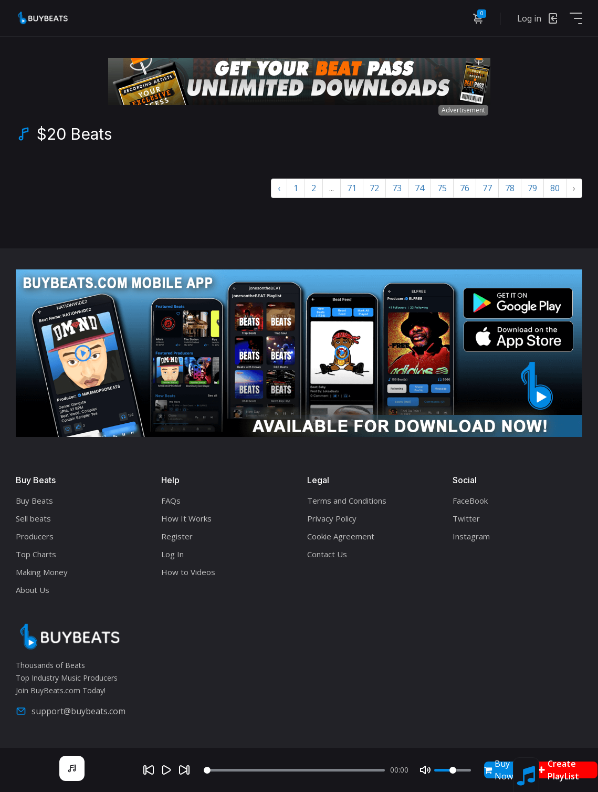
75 (442, 188)
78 (510, 188)
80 (555, 188)
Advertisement (463, 110)
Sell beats (33, 518)
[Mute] (425, 770)
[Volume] (452, 770)
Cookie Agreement (340, 536)
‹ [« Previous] (279, 188)
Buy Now (498, 770)
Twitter (466, 518)
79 (532, 188)
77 (487, 188)
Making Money (42, 572)
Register (177, 536)
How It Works (186, 518)
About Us (32, 590)
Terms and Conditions (346, 500)
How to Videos (188, 572)
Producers (35, 536)
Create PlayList (558, 770)
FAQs (171, 500)
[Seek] (294, 770)
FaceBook (470, 500)
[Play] (166, 770)
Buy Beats (34, 500)
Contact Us (327, 554)
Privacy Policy (331, 518)
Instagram (471, 536)
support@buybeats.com (70, 711)
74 (419, 188)
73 (397, 188)
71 (351, 188)
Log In (172, 554)
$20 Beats (74, 134)
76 (464, 188)
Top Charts (36, 554)
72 (374, 188)
